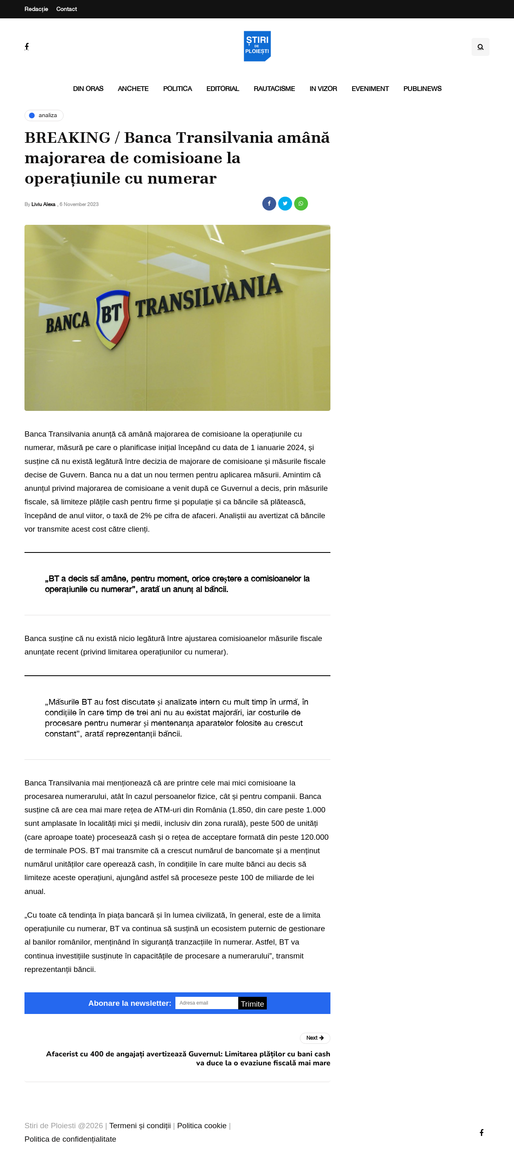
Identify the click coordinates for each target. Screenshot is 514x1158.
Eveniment (370, 88)
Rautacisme (274, 88)
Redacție (36, 9)
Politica (177, 88)
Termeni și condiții (140, 1125)
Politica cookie (201, 1125)
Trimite (252, 1004)
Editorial (222, 88)
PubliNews (422, 88)
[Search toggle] (481, 47)
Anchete (133, 88)
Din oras (88, 88)
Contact (66, 9)
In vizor (323, 88)
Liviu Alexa (43, 204)
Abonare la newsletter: (129, 1003)
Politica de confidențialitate (70, 1139)
